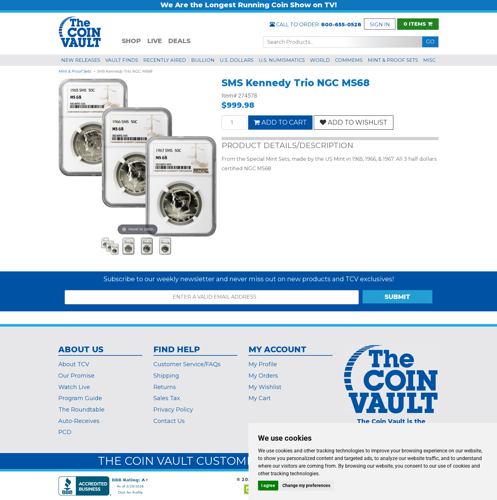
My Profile (262, 364)
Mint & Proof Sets (74, 71)
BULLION (203, 60)
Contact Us (169, 421)
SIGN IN (380, 25)
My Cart (259, 398)
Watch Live (74, 387)
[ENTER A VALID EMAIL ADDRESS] (212, 297)
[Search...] (343, 42)
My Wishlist (264, 387)
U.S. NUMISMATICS (282, 60)
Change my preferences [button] (306, 485)
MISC (429, 60)
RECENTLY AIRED (164, 60)
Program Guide (80, 398)
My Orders (263, 375)
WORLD (320, 60)
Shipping (166, 375)
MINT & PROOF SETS (393, 60)
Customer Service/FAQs (187, 364)
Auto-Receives (79, 421)
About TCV (73, 364)
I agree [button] (268, 485)
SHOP (131, 40)
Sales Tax (166, 398)
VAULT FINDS (121, 60)
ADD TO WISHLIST (353, 122)
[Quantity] (234, 122)
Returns (164, 387)
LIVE (154, 40)
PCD (64, 432)
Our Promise (76, 375)
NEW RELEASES (80, 60)
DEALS (179, 40)
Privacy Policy (173, 409)
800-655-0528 (341, 25)
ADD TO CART (280, 122)
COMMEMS (349, 60)
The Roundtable (81, 409)
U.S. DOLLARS (237, 60)
